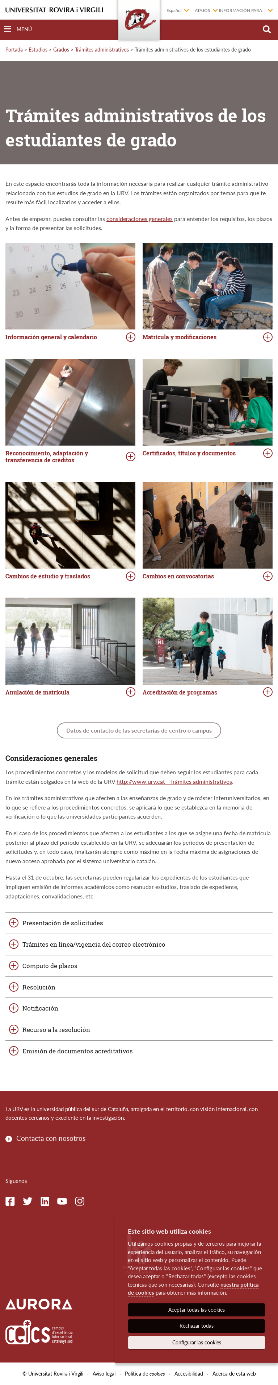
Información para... (242, 10)
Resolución (38, 987)
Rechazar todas (197, 1326)
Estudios (38, 49)
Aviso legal (104, 1373)
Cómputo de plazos (49, 966)
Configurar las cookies (196, 1342)
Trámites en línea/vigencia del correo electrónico (93, 944)
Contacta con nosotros (50, 1138)
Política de (145, 1373)
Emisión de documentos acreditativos (77, 1051)
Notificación (40, 1008)
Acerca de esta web (234, 1373)
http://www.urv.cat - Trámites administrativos (174, 781)
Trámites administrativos (102, 49)
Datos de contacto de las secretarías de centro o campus (139, 730)
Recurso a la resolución (56, 1029)
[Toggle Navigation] (17, 29)
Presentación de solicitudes (62, 923)
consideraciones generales (139, 218)
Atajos (202, 10)
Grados (61, 49)
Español (174, 10)
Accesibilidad (188, 1373)
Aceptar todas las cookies (196, 1310)
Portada (14, 49)
